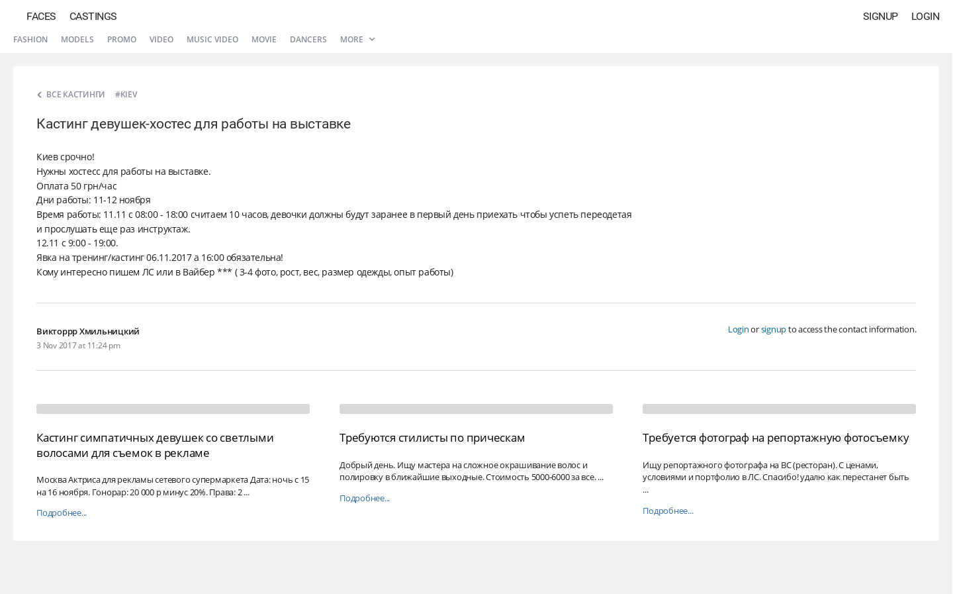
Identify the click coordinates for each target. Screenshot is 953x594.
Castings (93, 16)
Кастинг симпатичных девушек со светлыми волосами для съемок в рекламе (154, 445)
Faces (41, 16)
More (357, 39)
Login (925, 16)
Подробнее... (61, 513)
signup (774, 329)
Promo (121, 39)
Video (161, 39)
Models (77, 39)
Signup (880, 16)
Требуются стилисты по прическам (432, 437)
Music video (212, 39)
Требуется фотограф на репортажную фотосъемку (776, 437)
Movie (264, 39)
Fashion (30, 39)
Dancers (308, 39)
